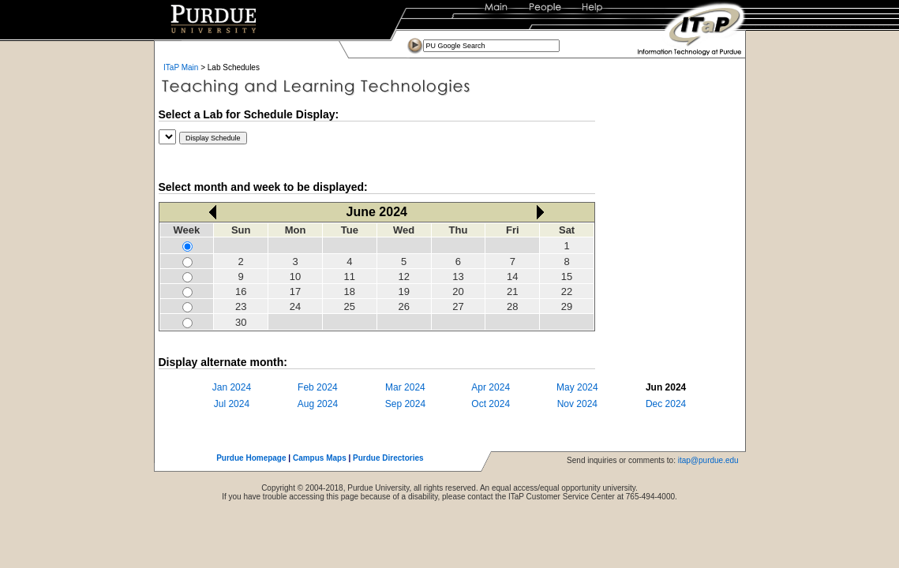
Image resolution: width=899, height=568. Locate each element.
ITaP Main (180, 67)
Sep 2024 (405, 403)
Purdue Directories (388, 458)
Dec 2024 (666, 403)
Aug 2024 (318, 403)
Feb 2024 (318, 387)
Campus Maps (319, 458)
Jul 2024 (231, 403)
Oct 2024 (490, 403)
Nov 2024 (577, 403)
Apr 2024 (490, 387)
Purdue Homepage (251, 458)
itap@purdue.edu (708, 460)
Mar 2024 (405, 387)
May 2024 (577, 387)
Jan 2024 (231, 387)
